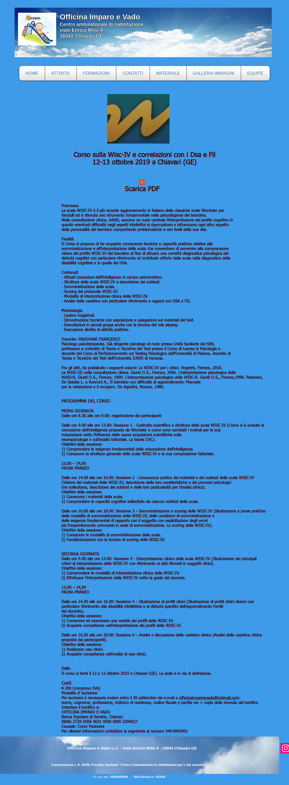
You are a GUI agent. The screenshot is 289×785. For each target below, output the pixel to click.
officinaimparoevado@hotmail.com (209, 698)
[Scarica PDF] (142, 187)
